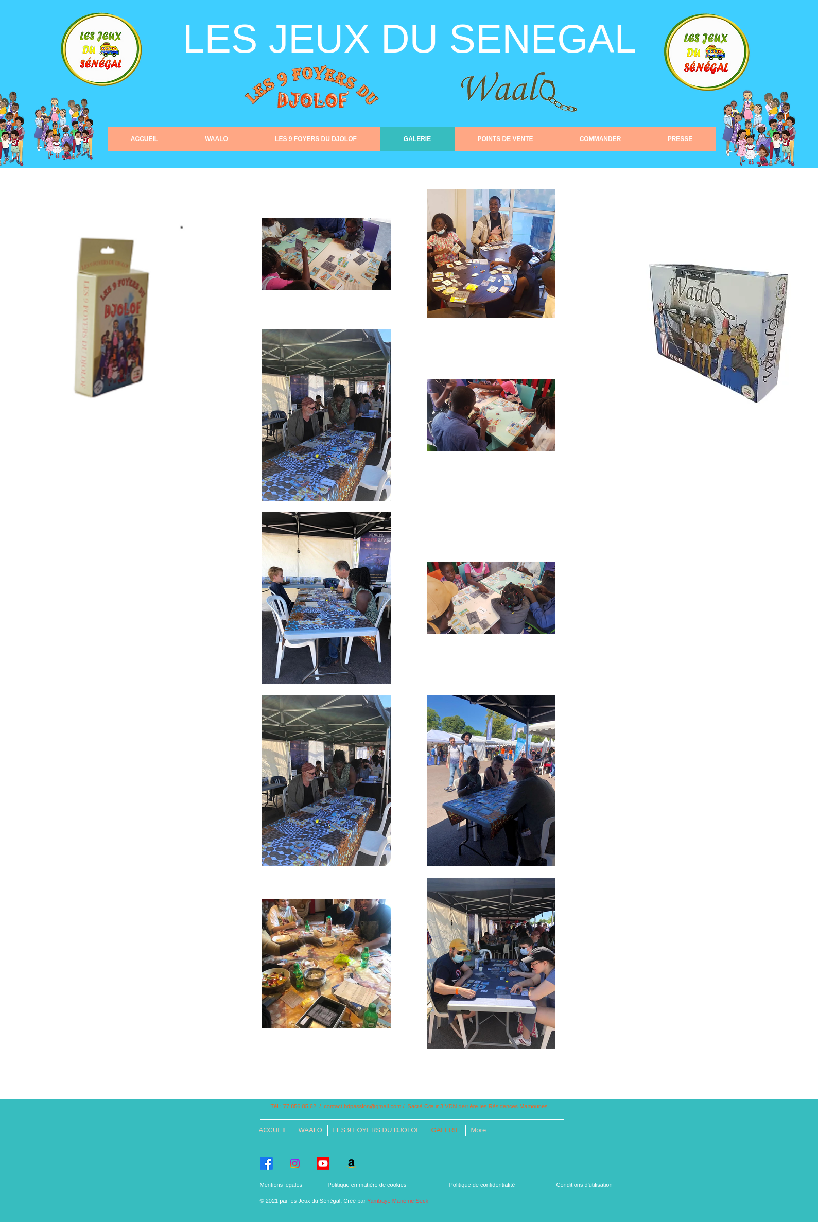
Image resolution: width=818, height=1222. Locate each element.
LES (226, 38)
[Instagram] (294, 1163)
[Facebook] (266, 1163)
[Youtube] (323, 1163)
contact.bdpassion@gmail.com (362, 1106)
